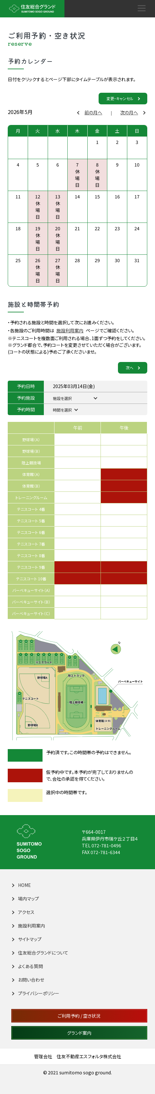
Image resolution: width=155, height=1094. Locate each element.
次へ (133, 367)
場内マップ (25, 898)
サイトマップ (26, 939)
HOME (21, 885)
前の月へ (90, 112)
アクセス (23, 912)
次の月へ (132, 112)
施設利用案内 (69, 330)
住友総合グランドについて (40, 952)
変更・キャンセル (123, 98)
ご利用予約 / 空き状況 (79, 1016)
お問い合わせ (27, 979)
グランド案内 (79, 1033)
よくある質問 (27, 966)
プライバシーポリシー (35, 993)
